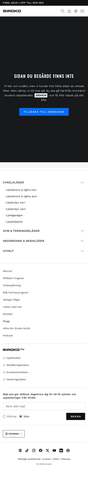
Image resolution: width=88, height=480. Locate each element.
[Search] (63, 11)
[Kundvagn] (69, 11)
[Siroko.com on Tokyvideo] (68, 450)
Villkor (56, 459)
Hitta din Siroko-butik (16, 328)
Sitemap (65, 459)
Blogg (6, 321)
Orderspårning (12, 285)
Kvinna (11, 416)
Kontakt (7, 314)
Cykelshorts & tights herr (21, 189)
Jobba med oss (12, 306)
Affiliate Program (13, 278)
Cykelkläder (44, 182)
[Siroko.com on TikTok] (27, 450)
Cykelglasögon (14, 215)
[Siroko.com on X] (47, 450)
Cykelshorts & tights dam (21, 196)
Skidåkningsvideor (16, 365)
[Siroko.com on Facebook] (41, 450)
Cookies (46, 459)
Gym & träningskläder (44, 231)
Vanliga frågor (11, 299)
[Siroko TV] (20, 450)
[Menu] (82, 11)
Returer (7, 271)
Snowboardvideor (15, 372)
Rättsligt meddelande (29, 459)
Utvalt (44, 251)
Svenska (13, 433)
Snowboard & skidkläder (44, 241)
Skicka (76, 416)
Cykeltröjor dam (16, 209)
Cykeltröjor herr (15, 202)
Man (27, 416)
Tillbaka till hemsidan (44, 112)
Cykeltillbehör (14, 221)
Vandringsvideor (14, 379)
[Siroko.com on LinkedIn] (61, 450)
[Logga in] (76, 11)
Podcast (8, 335)
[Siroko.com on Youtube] (54, 450)
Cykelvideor (12, 357)
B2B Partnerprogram (15, 292)
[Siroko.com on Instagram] (34, 450)
